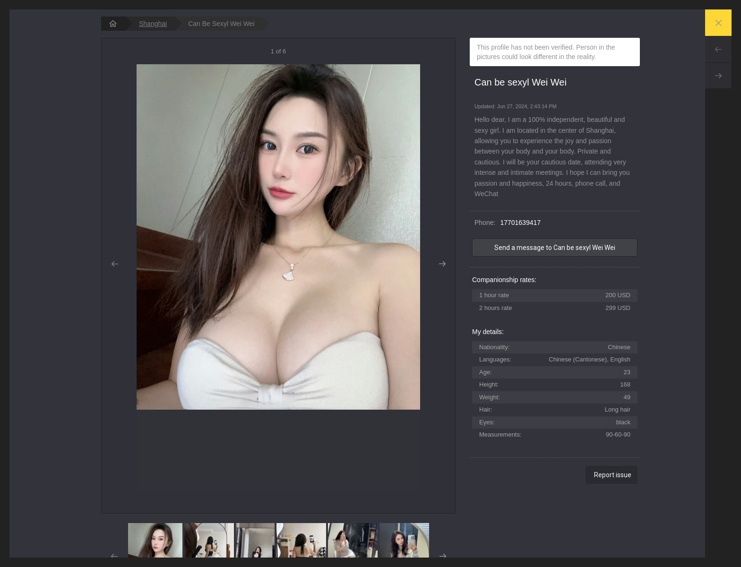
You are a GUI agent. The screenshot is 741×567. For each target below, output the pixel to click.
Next (718, 75)
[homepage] (113, 24)
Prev (718, 49)
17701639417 (520, 222)
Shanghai (153, 23)
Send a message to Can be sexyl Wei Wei (554, 247)
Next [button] (442, 264)
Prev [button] (115, 264)
